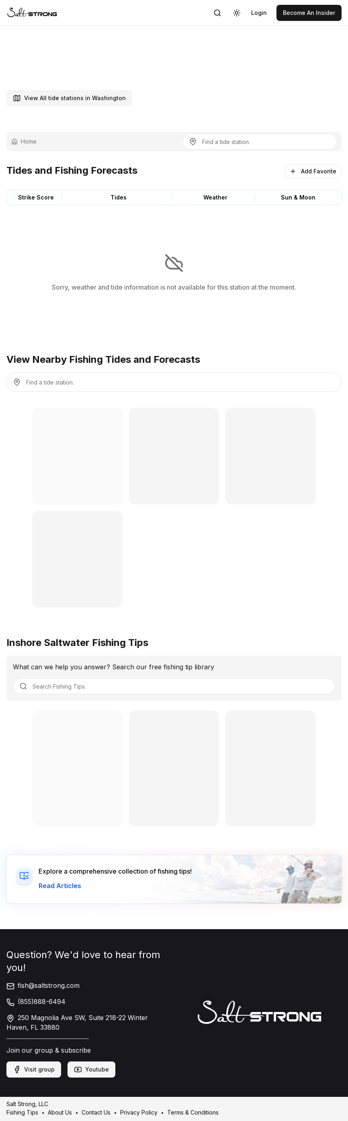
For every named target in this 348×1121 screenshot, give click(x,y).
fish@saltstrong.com (43, 985)
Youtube (91, 1069)
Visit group (34, 1069)
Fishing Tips (22, 1112)
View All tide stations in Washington (69, 98)
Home (24, 141)
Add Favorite (313, 171)
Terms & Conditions (193, 1112)
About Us (60, 1112)
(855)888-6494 (36, 1002)
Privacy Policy (139, 1112)
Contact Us (96, 1112)
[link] (32, 12)
